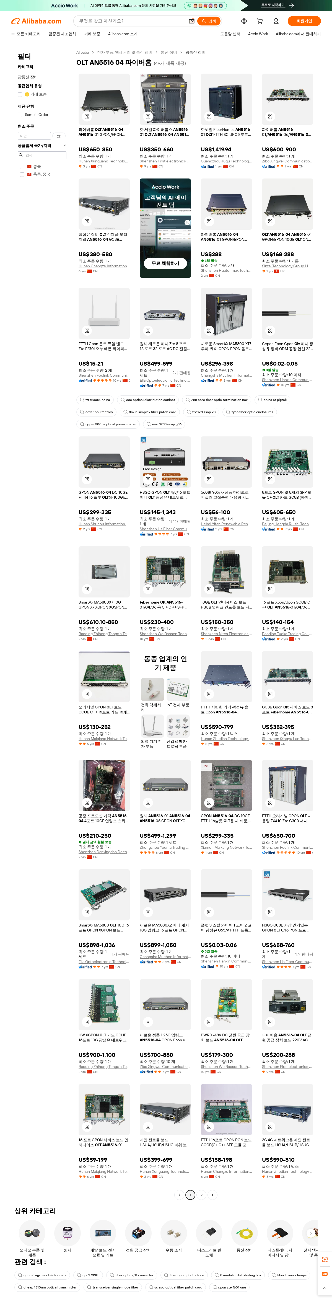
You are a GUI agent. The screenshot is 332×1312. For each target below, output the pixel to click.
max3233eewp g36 (164, 424)
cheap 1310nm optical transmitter (47, 1287)
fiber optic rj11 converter (132, 1275)
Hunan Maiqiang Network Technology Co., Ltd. (104, 738)
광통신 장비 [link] (195, 52)
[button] (191, 21)
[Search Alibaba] (131, 21)
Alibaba (82, 52)
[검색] (209, 21)
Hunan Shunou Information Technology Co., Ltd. (104, 524)
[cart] (261, 22)
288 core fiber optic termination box (217, 400)
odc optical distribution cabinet (148, 400)
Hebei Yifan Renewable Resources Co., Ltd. (226, 524)
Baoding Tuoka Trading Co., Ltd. (287, 634)
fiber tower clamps (289, 1275)
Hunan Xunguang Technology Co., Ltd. (104, 161)
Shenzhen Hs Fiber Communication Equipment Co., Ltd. (165, 529)
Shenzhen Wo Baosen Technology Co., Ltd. (165, 634)
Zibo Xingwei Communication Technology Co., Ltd (287, 161)
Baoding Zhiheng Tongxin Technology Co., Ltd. (104, 634)
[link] (325, 1259)
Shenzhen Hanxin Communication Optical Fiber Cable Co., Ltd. (287, 379)
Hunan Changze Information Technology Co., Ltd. (104, 266)
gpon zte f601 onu (229, 1287)
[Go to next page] (212, 1195)
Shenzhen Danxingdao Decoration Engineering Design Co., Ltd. (104, 852)
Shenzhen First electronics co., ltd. (165, 161)
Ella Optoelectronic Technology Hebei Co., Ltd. (165, 380)
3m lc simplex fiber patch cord (149, 412)
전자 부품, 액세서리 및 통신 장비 (124, 52)
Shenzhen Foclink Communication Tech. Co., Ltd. (104, 375)
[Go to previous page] (179, 1195)
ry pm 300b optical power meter (108, 424)
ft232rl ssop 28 (201, 412)
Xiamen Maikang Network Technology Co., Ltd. (226, 847)
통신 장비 (169, 52)
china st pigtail (272, 400)
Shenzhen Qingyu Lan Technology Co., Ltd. (287, 738)
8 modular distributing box (238, 1275)
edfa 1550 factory (96, 412)
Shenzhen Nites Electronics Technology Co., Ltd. (226, 634)
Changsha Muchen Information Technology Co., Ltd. (226, 375)
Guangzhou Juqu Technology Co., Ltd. (226, 161)
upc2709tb (88, 1275)
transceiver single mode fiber (112, 1287)
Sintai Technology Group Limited (287, 266)
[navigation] (42, 624)
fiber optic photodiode (184, 1275)
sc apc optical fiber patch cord (175, 1287)
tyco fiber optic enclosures (249, 412)
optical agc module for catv (42, 1275)
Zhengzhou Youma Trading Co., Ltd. (165, 847)
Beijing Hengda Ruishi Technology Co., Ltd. (287, 524)
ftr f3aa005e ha (95, 400)
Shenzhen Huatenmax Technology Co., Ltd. (226, 270)
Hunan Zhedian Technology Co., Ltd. (226, 738)
